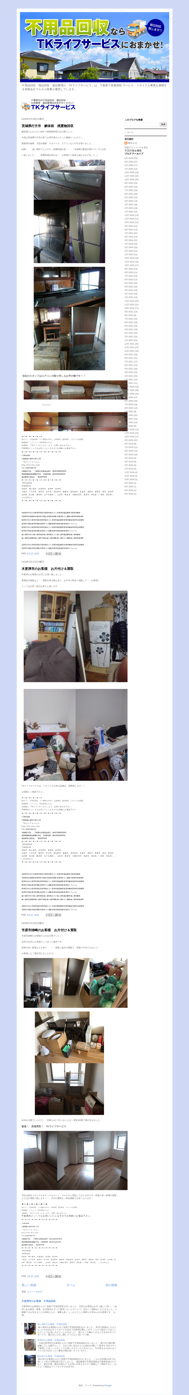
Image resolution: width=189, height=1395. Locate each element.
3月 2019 (129, 461)
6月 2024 (129, 236)
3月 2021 (129, 376)
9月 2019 (129, 440)
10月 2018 (129, 479)
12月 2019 (129, 429)
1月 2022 (129, 340)
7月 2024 (129, 233)
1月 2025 (129, 211)
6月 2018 (129, 490)
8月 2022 (129, 315)
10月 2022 (129, 308)
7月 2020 (129, 404)
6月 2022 (129, 322)
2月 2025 (129, 208)
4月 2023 (129, 286)
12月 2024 (129, 215)
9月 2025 (129, 183)
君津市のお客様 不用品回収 (51, 1340)
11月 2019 (129, 433)
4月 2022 (129, 329)
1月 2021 (129, 383)
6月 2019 (129, 451)
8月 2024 (129, 229)
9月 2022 (129, 311)
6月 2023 (129, 279)
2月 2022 (129, 336)
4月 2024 (129, 244)
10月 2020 (129, 394)
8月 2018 (129, 486)
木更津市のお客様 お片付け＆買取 (47, 568)
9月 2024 (129, 226)
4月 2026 (129, 158)
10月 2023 (129, 265)
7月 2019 (129, 447)
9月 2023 (129, 269)
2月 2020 (129, 422)
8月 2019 (129, 443)
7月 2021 (129, 361)
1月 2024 (129, 254)
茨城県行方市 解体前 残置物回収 (47, 126)
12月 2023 (129, 258)
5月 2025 (129, 197)
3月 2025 (129, 204)
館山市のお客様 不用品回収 (51, 1356)
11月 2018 (129, 476)
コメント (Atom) (34, 1291)
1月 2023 (129, 297)
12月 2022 (129, 301)
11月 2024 (129, 219)
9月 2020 (129, 397)
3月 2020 (129, 419)
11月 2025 (129, 176)
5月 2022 (129, 326)
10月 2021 (129, 351)
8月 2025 (129, 187)
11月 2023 (129, 262)
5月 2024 (129, 240)
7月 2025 (129, 190)
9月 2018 (129, 483)
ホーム (71, 1285)
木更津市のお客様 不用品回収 (39, 1301)
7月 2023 (129, 276)
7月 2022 (129, 319)
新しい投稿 (29, 1285)
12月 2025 (129, 172)
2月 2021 (129, 379)
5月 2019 (129, 454)
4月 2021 (129, 372)
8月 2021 (129, 358)
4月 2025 (129, 201)
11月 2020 (129, 390)
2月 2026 (129, 165)
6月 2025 (129, 194)
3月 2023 (129, 290)
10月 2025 (129, 179)
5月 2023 (129, 283)
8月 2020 (129, 401)
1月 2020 (129, 426)
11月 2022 (129, 304)
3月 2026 (129, 161)
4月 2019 (129, 458)
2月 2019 (129, 465)
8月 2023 (129, 272)
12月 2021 (129, 344)
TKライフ (132, 143)
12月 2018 (129, 472)
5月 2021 (129, 368)
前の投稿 (111, 1285)
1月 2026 (129, 169)
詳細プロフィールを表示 (136, 147)
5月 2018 (129, 494)
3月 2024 (129, 247)
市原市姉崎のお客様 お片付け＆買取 (49, 930)
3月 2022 (129, 333)
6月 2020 (129, 408)
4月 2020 (129, 415)
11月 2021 (129, 347)
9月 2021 (129, 354)
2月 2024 (129, 251)
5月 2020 (129, 411)
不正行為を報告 (133, 150)
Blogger (108, 1385)
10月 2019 (129, 436)
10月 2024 (129, 222)
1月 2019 (129, 469)
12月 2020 (129, 386)
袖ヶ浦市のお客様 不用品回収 (52, 1324)
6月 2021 (129, 365)
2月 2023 (129, 294)
